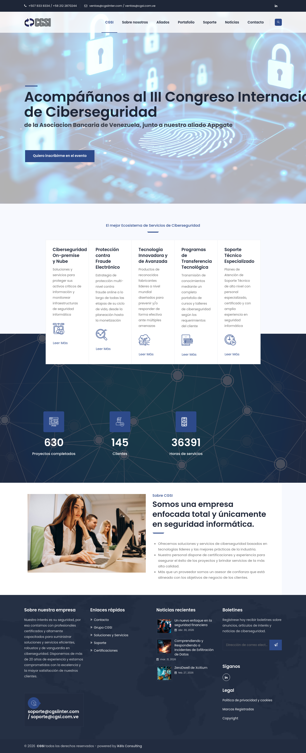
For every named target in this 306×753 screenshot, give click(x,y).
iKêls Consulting (129, 746)
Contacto (256, 22)
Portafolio (186, 22)
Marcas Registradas (238, 709)
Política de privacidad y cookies (247, 700)
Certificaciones (106, 650)
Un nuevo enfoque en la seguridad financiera (193, 622)
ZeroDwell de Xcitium (190, 667)
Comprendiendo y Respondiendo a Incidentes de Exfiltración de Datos (194, 648)
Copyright (230, 718)
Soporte (210, 22)
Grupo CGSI (103, 627)
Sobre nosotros (135, 22)
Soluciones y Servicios (111, 635)
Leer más (60, 342)
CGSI (109, 22)
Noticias (232, 22)
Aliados (162, 22)
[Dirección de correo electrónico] (252, 645)
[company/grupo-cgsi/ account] (276, 6)
